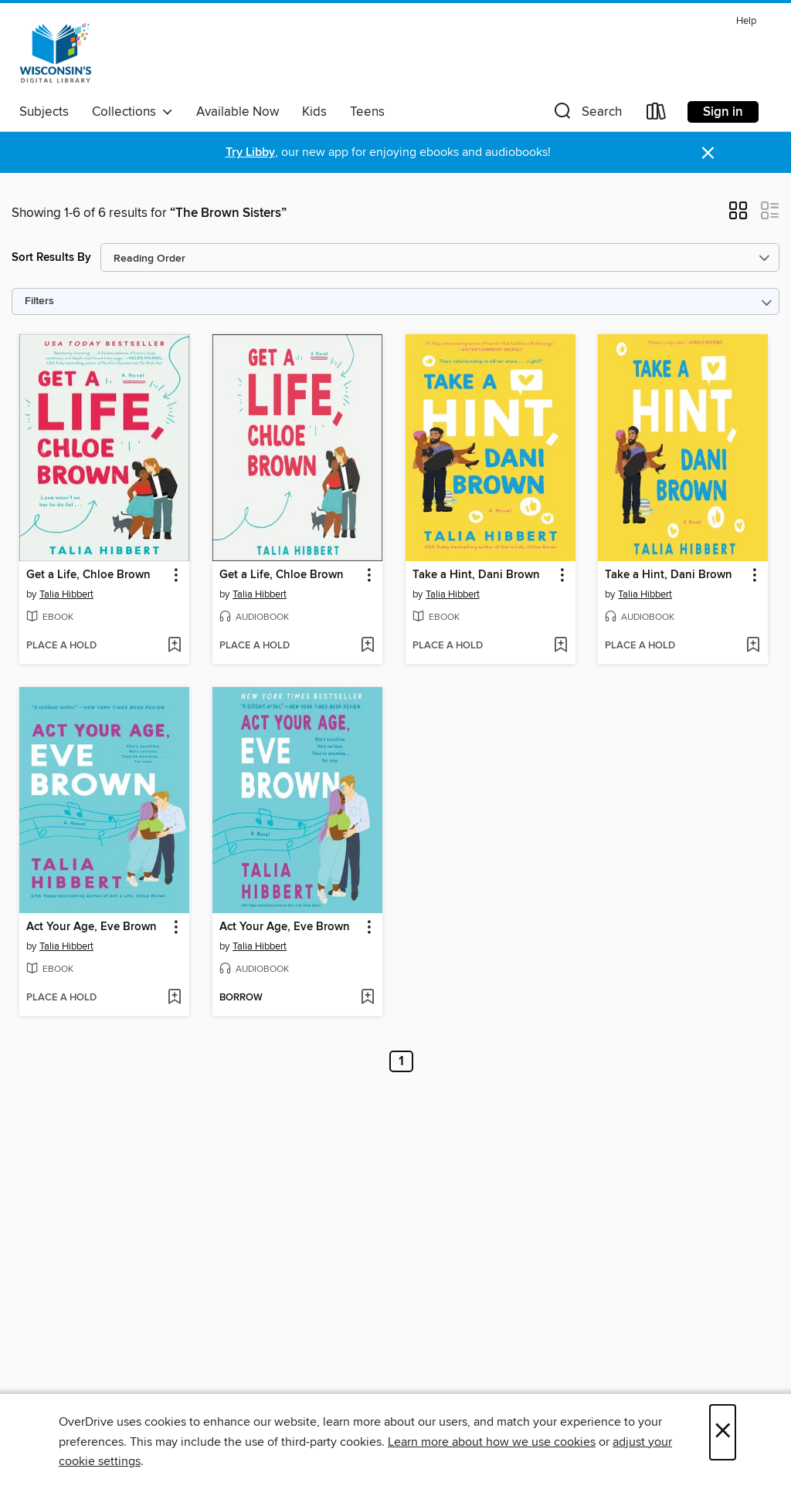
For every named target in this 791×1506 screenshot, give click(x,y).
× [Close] (722, 1432)
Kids (314, 111)
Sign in (723, 111)
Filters (39, 301)
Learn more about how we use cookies (492, 1442)
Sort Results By (51, 257)
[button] (586, 115)
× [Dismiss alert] (708, 153)
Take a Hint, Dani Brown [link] (476, 575)
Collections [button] (132, 111)
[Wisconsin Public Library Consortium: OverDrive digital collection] (56, 53)
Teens (367, 111)
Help (746, 21)
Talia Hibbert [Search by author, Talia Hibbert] (66, 594)
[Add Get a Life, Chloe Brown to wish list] (174, 646)
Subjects (44, 111)
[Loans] (656, 115)
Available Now (237, 111)
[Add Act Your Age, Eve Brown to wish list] (174, 998)
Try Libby (250, 152)
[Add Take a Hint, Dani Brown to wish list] (560, 646)
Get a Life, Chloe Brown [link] (88, 575)
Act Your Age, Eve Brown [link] (91, 927)
